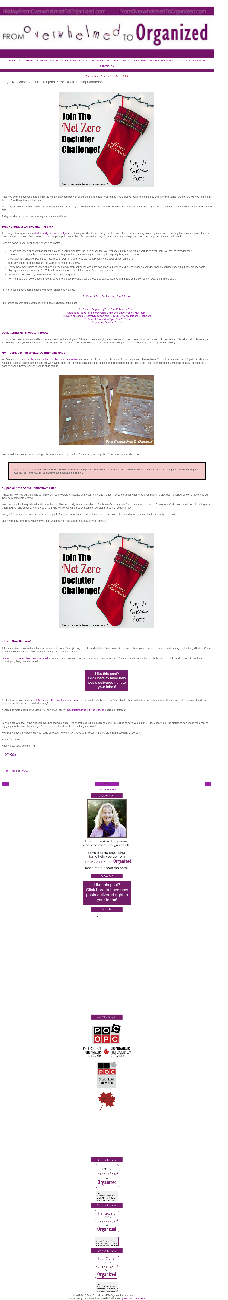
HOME (12, 60)
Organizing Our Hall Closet (107, 322)
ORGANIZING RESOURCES (191, 60)
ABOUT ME (41, 60)
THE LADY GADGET (134, 1298)
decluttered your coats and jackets (53, 233)
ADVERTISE (103, 60)
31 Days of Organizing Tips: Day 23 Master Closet (107, 309)
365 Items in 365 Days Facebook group (57, 700)
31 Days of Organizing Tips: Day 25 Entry (107, 319)
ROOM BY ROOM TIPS (162, 60)
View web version (107, 789)
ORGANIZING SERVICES (63, 60)
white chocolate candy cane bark (60, 359)
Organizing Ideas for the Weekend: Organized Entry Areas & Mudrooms (107, 312)
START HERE (25, 60)
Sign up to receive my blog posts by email (25, 658)
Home (106, 784)
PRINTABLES (107, 66)
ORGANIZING (140, 60)
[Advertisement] (107, 967)
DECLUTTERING (121, 60)
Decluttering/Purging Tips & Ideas (85, 710)
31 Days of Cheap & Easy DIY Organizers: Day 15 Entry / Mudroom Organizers (107, 316)
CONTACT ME (86, 60)
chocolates (30, 359)
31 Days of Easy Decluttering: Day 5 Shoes (107, 296)
